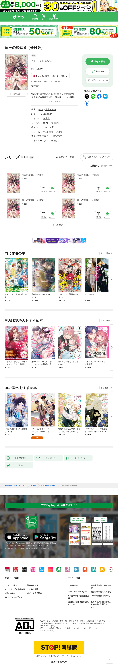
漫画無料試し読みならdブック (15, 485)
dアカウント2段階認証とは (78, 597)
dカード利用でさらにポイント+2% (45, 81)
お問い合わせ (10, 593)
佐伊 (33, 61)
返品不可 (35, 86)
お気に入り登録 (66, 157)
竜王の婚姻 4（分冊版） (88, 200)
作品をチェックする (99, 80)
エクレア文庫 (47, 127)
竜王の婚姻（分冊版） (53, 132)
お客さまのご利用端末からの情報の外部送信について (101, 604)
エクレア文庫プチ (51, 123)
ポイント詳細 (58, 76)
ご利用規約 (72, 585)
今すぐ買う (100, 61)
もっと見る (105, 253)
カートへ (100, 71)
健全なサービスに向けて (101, 592)
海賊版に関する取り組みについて (78, 603)
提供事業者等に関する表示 (101, 586)
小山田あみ (43, 61)
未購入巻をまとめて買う (99, 157)
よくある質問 (32, 589)
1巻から (94, 166)
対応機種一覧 (32, 585)
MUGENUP (46, 114)
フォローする (50, 61)
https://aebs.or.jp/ (49, 630)
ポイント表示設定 (34, 593)
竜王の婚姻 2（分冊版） (88, 174)
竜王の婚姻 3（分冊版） (33, 200)
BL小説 (46, 118)
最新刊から (107, 166)
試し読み (18, 94)
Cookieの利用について (100, 596)
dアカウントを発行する (48, 656)
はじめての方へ (11, 585)
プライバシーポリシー (77, 592)
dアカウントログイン (13, 597)
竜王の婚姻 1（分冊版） (33, 174)
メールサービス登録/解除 (15, 589)
